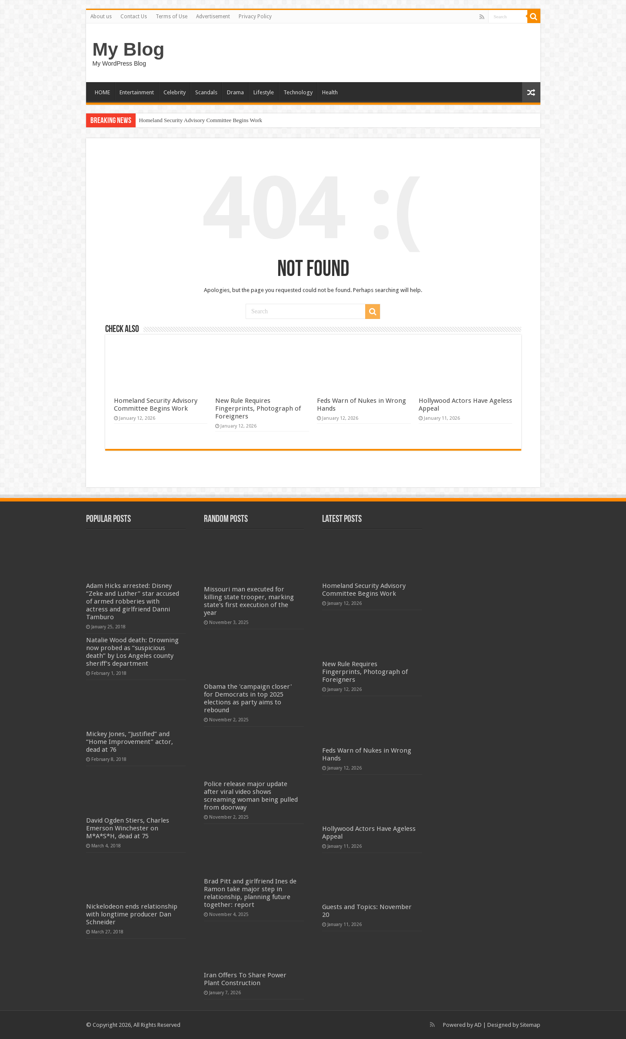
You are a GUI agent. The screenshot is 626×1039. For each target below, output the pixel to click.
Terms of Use (171, 16)
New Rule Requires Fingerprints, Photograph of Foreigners (258, 408)
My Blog (129, 49)
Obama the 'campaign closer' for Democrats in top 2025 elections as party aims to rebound (248, 698)
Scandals (206, 92)
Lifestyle (263, 92)
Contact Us (133, 16)
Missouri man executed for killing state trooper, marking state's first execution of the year (249, 601)
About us (101, 16)
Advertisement (213, 16)
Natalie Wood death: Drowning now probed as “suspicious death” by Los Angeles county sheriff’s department (132, 651)
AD (478, 1025)
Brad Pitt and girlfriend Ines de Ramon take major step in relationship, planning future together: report (250, 893)
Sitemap (530, 1025)
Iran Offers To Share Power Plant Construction (245, 979)
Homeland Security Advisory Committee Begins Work (201, 120)
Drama (235, 92)
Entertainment (137, 92)
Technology (298, 92)
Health (330, 92)
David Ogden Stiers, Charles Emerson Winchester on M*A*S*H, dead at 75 (127, 828)
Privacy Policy (255, 16)
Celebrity (174, 92)
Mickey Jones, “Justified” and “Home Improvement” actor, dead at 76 (129, 742)
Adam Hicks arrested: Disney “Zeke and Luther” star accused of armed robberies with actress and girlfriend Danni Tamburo (132, 601)
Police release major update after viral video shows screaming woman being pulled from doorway (251, 795)
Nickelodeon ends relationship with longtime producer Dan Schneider (131, 914)
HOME (102, 92)
